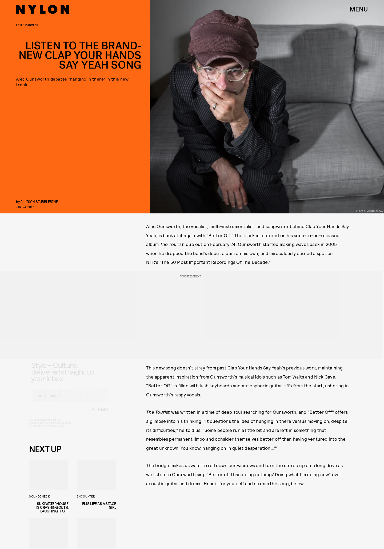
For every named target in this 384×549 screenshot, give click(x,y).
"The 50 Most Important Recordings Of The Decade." (215, 262)
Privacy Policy (55, 430)
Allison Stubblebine (39, 201)
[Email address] (69, 400)
